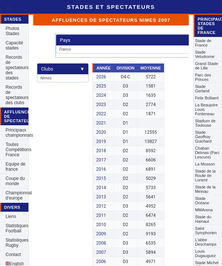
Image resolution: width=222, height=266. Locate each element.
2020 (101, 132)
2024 (101, 95)
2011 (101, 215)
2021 (101, 123)
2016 (101, 169)
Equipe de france (15, 166)
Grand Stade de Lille (206, 65)
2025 (101, 86)
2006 (101, 261)
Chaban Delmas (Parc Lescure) (207, 152)
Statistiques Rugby (17, 243)
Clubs (63, 69)
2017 (101, 160)
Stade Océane (202, 200)
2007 (101, 252)
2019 (101, 141)
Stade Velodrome (205, 54)
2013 (101, 197)
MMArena (204, 210)
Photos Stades (12, 31)
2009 (101, 233)
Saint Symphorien (206, 230)
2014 (101, 187)
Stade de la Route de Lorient (205, 175)
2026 (101, 76)
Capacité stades (14, 45)
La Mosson (205, 164)
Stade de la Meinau (205, 189)
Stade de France (203, 42)
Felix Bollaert (207, 98)
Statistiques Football (17, 228)
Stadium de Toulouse (205, 123)
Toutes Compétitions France (17, 149)
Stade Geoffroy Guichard (203, 136)
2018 (101, 150)
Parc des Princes (203, 77)
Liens (11, 216)
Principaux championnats (17, 132)
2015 (101, 178)
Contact (13, 254)
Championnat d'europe (17, 195)
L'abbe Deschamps (205, 242)
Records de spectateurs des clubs (17, 95)
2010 (101, 224)
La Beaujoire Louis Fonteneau (206, 109)
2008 (101, 243)
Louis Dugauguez (205, 253)
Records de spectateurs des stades (17, 68)
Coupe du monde (15, 181)
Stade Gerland (202, 88)
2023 (101, 104)
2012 (101, 206)
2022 (101, 113)
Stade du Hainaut (203, 219)
